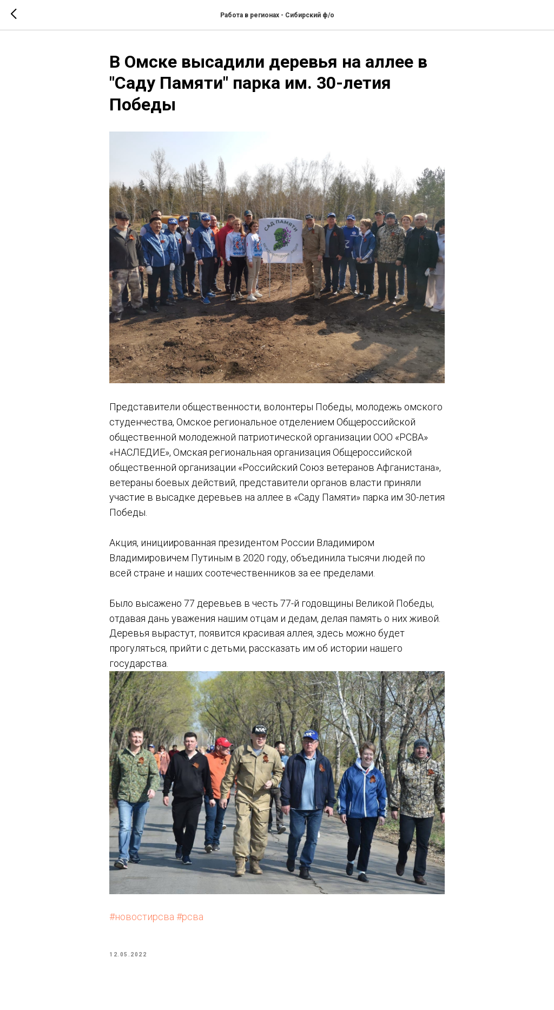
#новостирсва (141, 916)
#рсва (189, 916)
